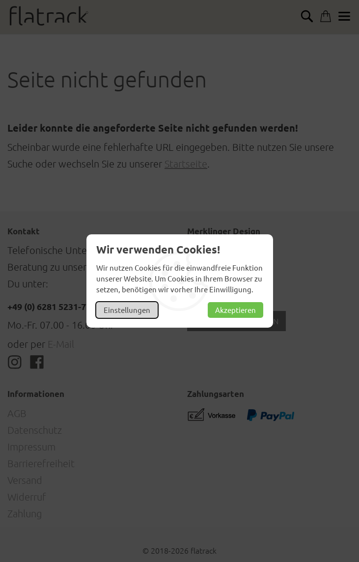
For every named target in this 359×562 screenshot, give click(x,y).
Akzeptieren (235, 309)
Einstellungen (127, 309)
